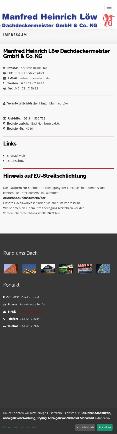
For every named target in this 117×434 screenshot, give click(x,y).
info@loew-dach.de (31, 311)
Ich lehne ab (85, 427)
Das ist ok (104, 427)
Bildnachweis (14, 156)
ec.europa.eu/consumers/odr (24, 198)
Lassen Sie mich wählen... (21, 427)
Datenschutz (14, 161)
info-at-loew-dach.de (35, 78)
